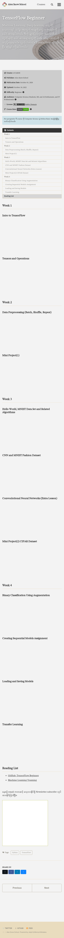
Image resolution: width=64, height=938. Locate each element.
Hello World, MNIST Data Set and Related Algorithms (25, 161)
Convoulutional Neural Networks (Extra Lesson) (23, 169)
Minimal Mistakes (40, 932)
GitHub (19, 928)
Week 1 (7, 134)
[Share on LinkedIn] (17, 872)
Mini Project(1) (11, 154)
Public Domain (31, 104)
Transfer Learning (12, 192)
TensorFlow (26, 852)
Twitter (7, 928)
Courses (41, 4)
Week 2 (7, 146)
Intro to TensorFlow (12, 138)
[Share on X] (5, 872)
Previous (17, 888)
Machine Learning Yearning (22, 780)
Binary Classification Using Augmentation (21, 181)
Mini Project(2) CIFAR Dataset (16, 173)
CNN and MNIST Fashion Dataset (18, 165)
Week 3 (7, 157)
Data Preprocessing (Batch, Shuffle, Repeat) (21, 150)
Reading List (9, 196)
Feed (29, 928)
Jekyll (30, 932)
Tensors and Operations (14, 142)
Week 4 (7, 177)
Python (15, 852)
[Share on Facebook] (11, 872)
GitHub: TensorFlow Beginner (23, 775)
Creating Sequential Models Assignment (20, 184)
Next (46, 888)
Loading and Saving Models (15, 188)
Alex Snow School (17, 4)
